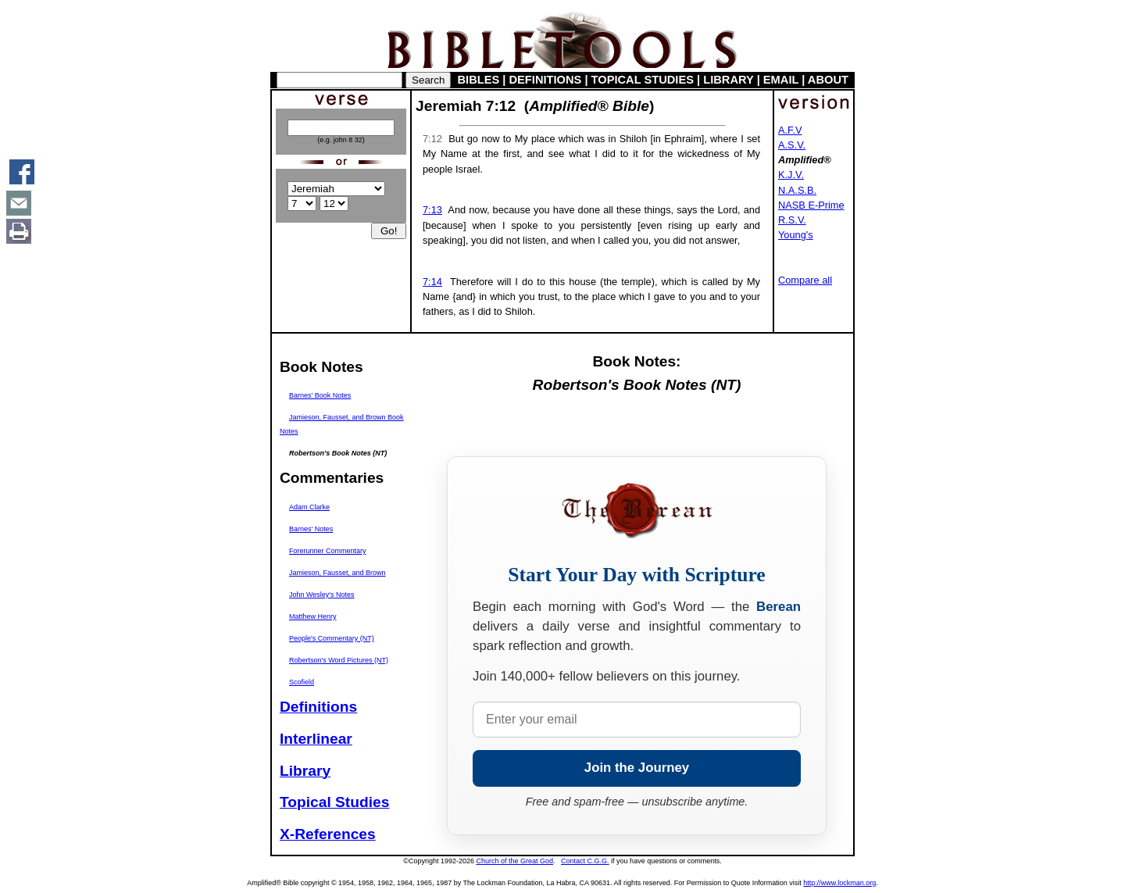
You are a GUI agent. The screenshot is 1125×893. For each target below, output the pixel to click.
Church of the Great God (515, 861)
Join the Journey (636, 767)
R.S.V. (792, 220)
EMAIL (780, 79)
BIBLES (479, 79)
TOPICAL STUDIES (642, 79)
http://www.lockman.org (839, 883)
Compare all (805, 280)
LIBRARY (728, 79)
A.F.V (790, 130)
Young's (795, 235)
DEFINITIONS (545, 79)
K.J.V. (791, 174)
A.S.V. (791, 145)
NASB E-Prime (811, 205)
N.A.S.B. (797, 190)
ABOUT (828, 79)
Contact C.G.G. (585, 861)
